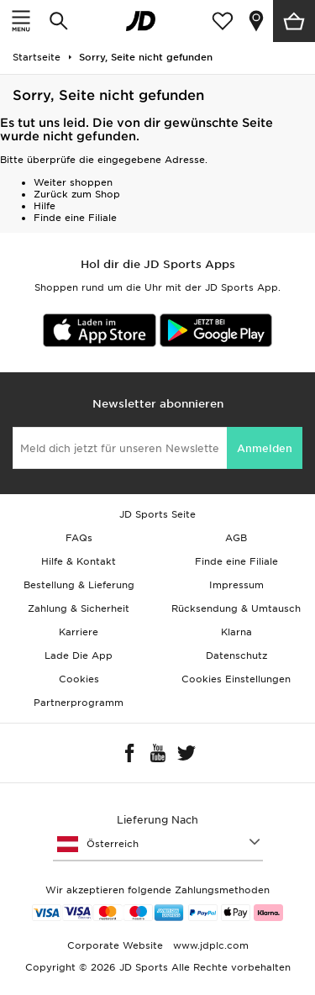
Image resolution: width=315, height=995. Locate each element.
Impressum (236, 585)
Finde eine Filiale (75, 218)
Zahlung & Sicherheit (78, 608)
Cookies (79, 679)
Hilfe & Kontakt (78, 561)
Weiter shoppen (73, 182)
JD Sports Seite (157, 514)
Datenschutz (236, 655)
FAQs (79, 538)
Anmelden (264, 448)
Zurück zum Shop (77, 194)
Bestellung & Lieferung (79, 585)
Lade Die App (79, 655)
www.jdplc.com (209, 945)
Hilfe (44, 206)
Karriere (78, 632)
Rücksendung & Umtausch (236, 608)
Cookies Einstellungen (236, 679)
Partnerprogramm (78, 702)
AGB (236, 538)
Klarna (236, 632)
